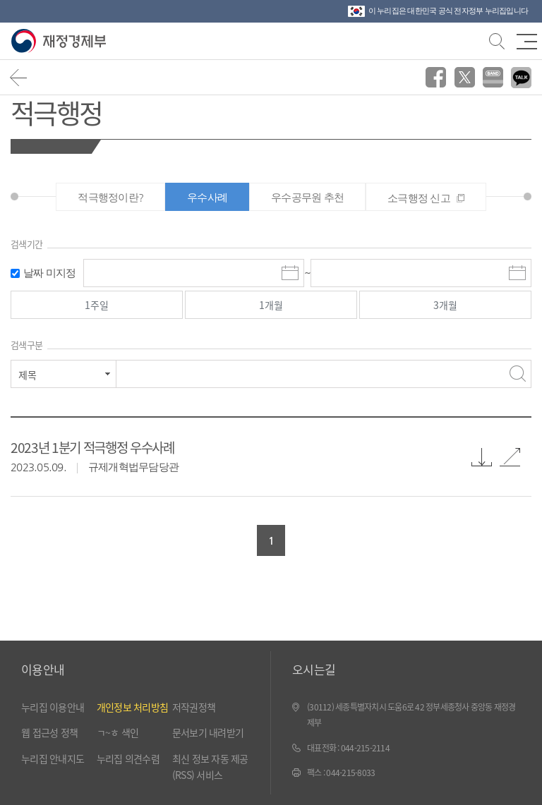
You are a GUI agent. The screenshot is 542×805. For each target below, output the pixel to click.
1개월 (271, 305)
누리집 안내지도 (52, 758)
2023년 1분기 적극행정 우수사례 (92, 446)
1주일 (97, 305)
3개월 (445, 305)
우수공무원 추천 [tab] (307, 197)
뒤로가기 (19, 77)
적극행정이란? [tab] (110, 197)
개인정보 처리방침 (132, 707)
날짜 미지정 (49, 273)
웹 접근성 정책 (49, 732)
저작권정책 (193, 707)
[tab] (426, 197)
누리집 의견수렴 (128, 758)
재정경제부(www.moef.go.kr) (62, 41)
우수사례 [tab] (207, 197)
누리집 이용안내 (52, 707)
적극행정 (56, 111)
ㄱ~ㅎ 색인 (118, 732)
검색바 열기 (495, 39)
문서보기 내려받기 (207, 732)
